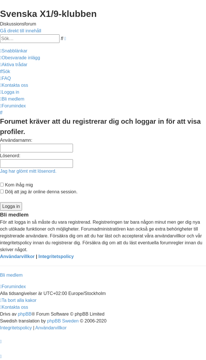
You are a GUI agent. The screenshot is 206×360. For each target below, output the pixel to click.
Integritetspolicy (56, 256)
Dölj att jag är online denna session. (39, 191)
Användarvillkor (17, 256)
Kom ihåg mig (16, 184)
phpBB (24, 314)
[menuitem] (20, 57)
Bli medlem (11, 275)
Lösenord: (10, 155)
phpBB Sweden (63, 320)
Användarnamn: (16, 140)
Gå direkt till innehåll (20, 30)
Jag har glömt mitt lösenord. (28, 171)
